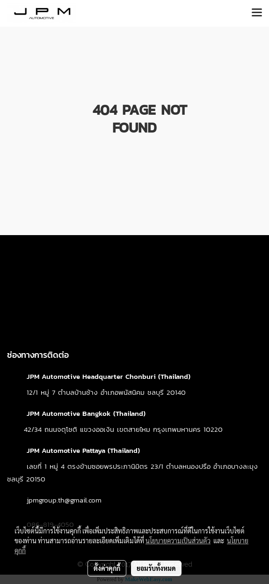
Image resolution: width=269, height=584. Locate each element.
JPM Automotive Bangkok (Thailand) (86, 413)
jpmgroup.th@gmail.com (64, 500)
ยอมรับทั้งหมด (156, 568)
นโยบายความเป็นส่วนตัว (178, 540)
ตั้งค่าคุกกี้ (107, 568)
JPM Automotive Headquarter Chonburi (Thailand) (108, 376)
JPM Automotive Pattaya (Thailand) (83, 450)
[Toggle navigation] (257, 13)
